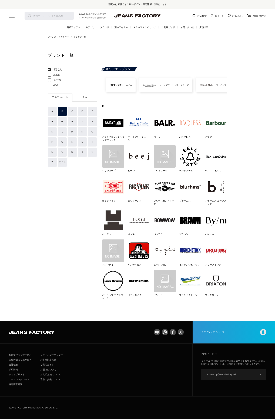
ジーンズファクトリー (58, 37)
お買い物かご (256, 15)
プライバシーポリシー (51, 354)
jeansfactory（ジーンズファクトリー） (137, 16)
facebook (173, 332)
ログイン (217, 15)
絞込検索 (200, 15)
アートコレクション (19, 379)
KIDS (53, 85)
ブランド (104, 27)
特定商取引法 (15, 384)
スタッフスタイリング (144, 27)
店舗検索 (203, 27)
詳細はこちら (160, 4)
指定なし (55, 69)
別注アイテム (121, 27)
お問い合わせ (187, 27)
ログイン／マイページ (233, 332)
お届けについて (48, 369)
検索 (29, 15)
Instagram (165, 332)
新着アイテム (73, 27)
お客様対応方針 (48, 359)
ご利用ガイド (168, 27)
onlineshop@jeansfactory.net (221, 374)
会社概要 (13, 364)
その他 (62, 162)
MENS (54, 75)
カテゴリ (90, 27)
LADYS (54, 80)
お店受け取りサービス (20, 354)
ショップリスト (17, 374)
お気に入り (236, 15)
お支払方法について (50, 374)
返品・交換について (50, 379)
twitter (181, 332)
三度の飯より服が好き (20, 359)
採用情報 (13, 369)
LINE (157, 332)
